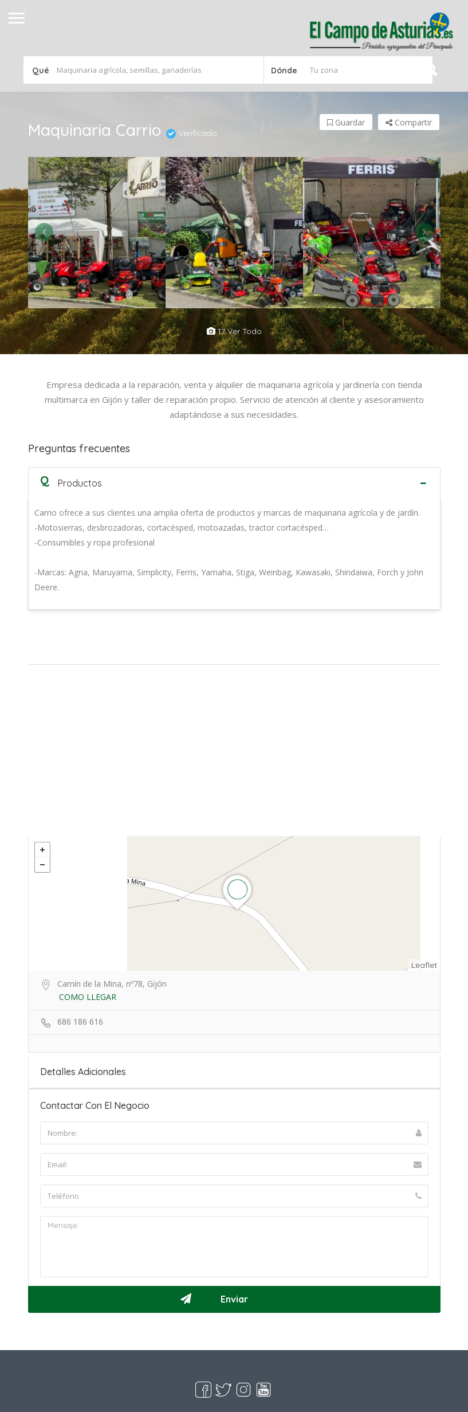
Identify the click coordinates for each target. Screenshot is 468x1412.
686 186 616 (80, 1021)
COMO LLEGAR (87, 996)
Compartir (409, 122)
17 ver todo (234, 331)
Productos (71, 482)
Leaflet (424, 965)
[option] (97, 232)
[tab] (234, 483)
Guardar (346, 122)
